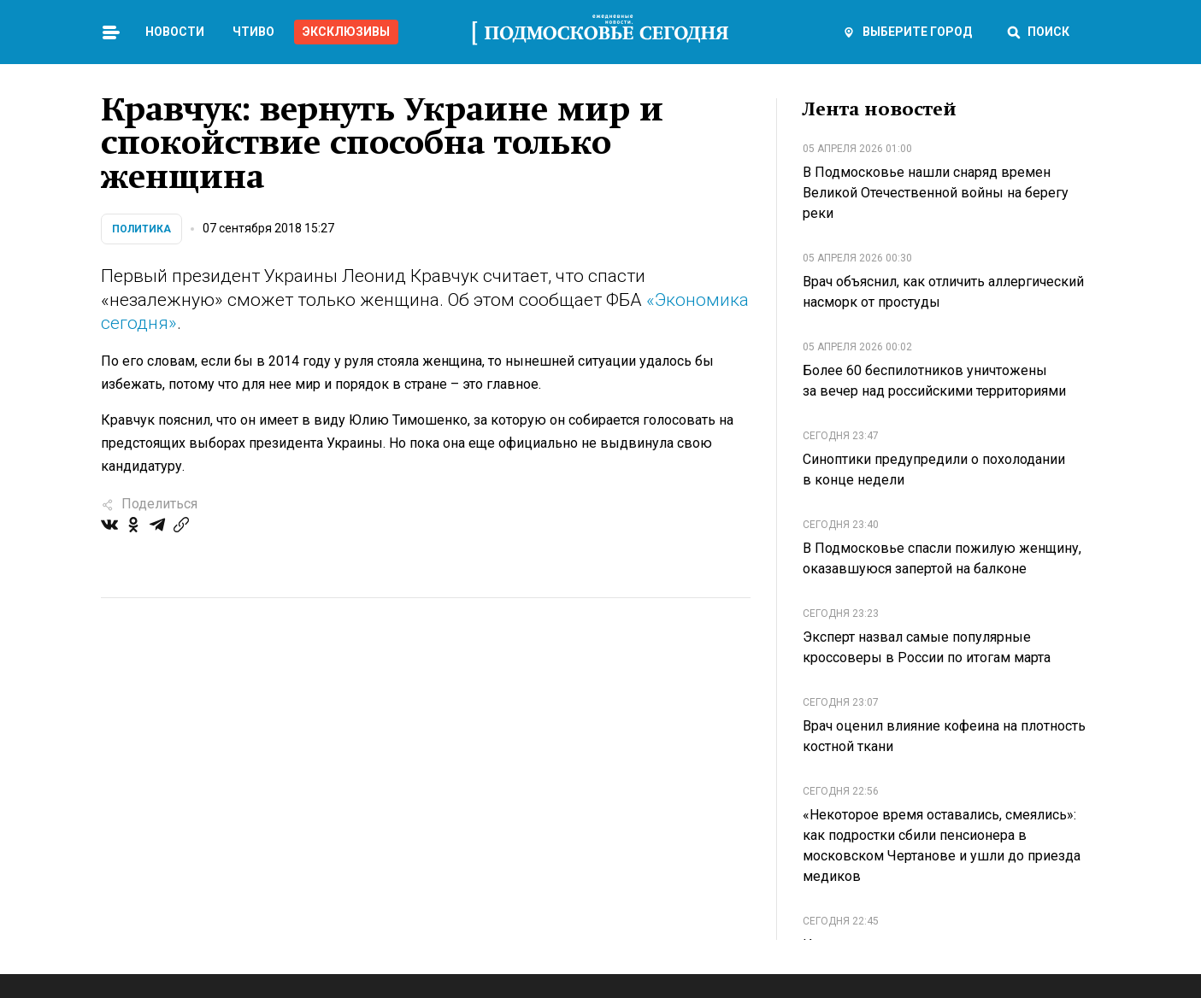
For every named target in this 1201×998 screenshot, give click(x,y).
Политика (141, 229)
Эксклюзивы (346, 31)
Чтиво (253, 31)
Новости (174, 31)
